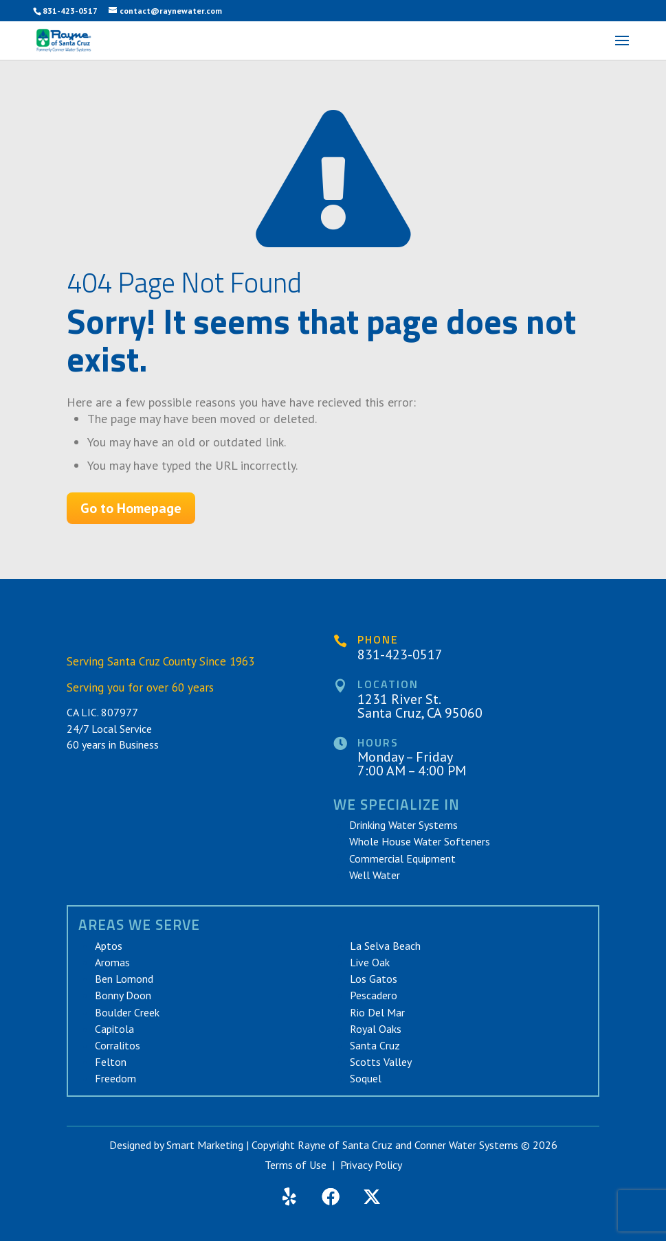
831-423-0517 (70, 10)
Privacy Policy (371, 1165)
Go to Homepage (130, 508)
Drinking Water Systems (403, 825)
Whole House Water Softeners (419, 841)
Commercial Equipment (402, 858)
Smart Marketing (204, 1145)
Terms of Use (295, 1165)
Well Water (374, 875)
